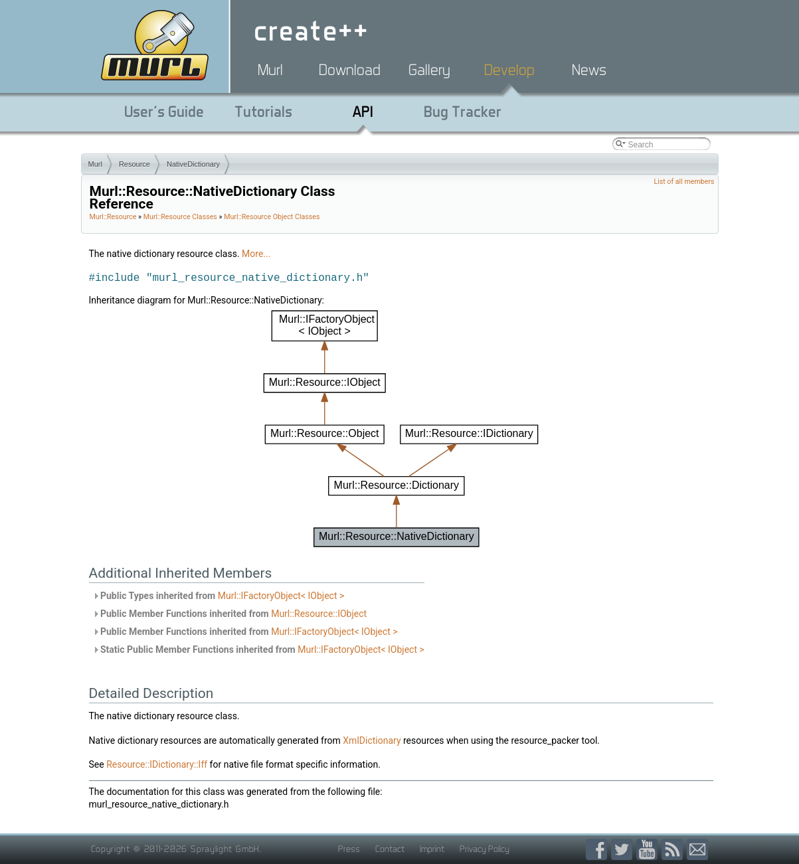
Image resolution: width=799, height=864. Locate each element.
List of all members (684, 181)
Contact (389, 848)
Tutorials (263, 111)
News (589, 69)
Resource (134, 164)
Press (349, 848)
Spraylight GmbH (225, 848)
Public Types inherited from (218, 595)
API (363, 111)
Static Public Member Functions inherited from (258, 649)
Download (350, 69)
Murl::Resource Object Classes (271, 217)
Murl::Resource (113, 217)
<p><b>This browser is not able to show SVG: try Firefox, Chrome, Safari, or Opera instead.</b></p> (400, 429)
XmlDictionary (371, 740)
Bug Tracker (462, 111)
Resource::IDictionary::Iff (156, 764)
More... (256, 253)
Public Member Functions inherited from (229, 613)
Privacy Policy (484, 848)
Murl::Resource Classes (180, 217)
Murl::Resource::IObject (319, 613)
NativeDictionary (193, 164)
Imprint (432, 848)
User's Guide (164, 111)
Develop (509, 69)
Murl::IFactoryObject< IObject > (281, 595)
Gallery (429, 69)
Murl (270, 69)
